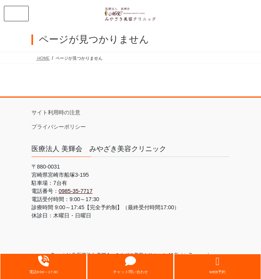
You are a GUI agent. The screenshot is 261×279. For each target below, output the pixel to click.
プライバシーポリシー (58, 127)
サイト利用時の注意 (55, 112)
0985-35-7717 (75, 191)
